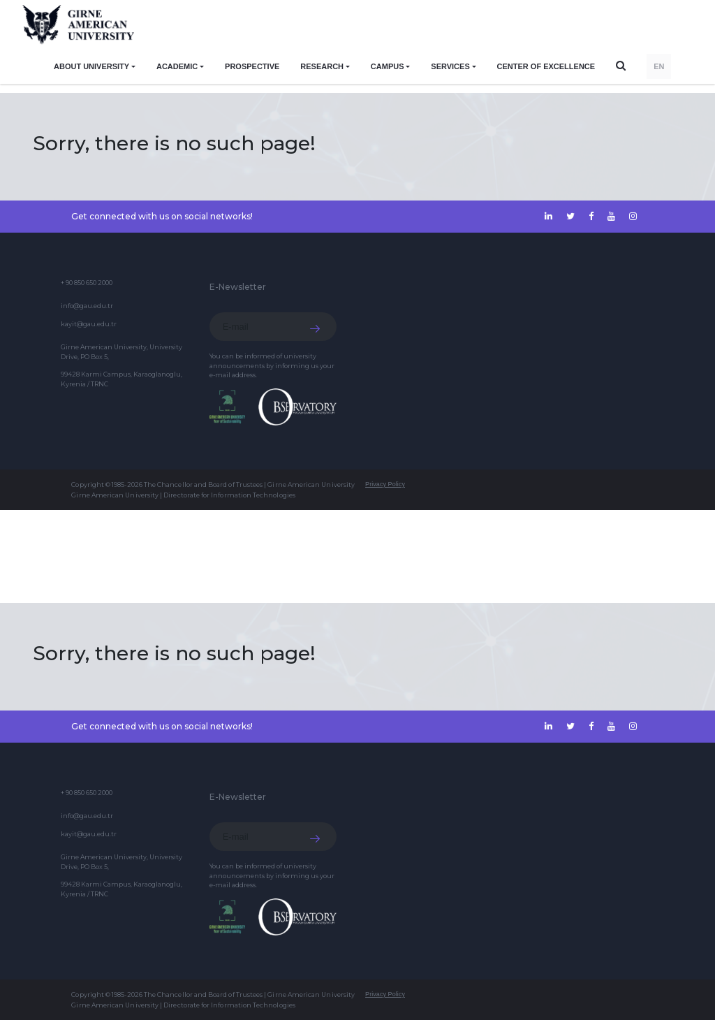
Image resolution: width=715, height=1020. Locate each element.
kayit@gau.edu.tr (89, 324)
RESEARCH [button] (322, 66)
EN (659, 66)
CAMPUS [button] (387, 66)
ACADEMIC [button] (177, 66)
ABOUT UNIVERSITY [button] (91, 66)
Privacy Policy (385, 484)
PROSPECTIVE (252, 66)
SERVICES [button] (450, 66)
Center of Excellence (546, 66)
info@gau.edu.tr (87, 305)
